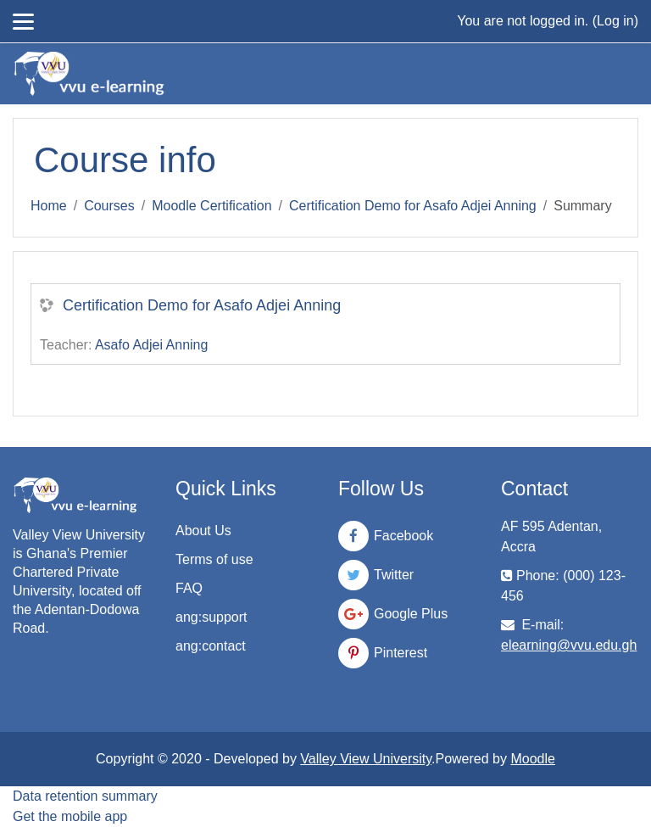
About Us (203, 530)
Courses (109, 205)
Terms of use (214, 559)
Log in (615, 21)
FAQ (189, 588)
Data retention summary (85, 796)
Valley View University (365, 759)
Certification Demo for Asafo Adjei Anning (413, 205)
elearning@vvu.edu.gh (569, 645)
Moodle (532, 759)
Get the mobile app (70, 816)
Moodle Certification (211, 205)
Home (49, 205)
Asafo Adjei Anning (151, 345)
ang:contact (210, 646)
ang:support (211, 617)
